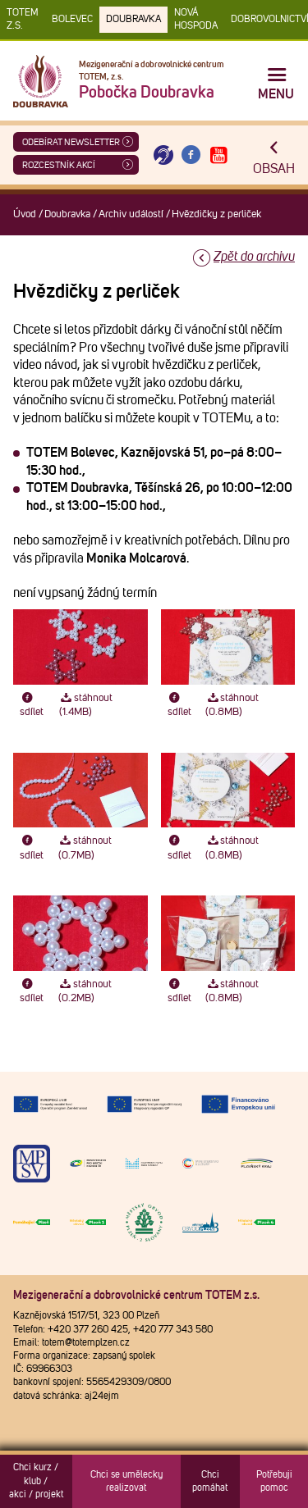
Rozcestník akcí (58, 165)
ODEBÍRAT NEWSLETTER (71, 142)
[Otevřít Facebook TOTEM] (191, 155)
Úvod (24, 214)
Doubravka (133, 20)
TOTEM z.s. (23, 19)
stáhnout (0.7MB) (85, 848)
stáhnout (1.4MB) (86, 705)
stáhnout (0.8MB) (232, 705)
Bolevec (72, 20)
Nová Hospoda (196, 19)
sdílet (32, 705)
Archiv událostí (131, 214)
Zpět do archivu (254, 256)
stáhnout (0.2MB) (85, 991)
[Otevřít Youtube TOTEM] (218, 155)
